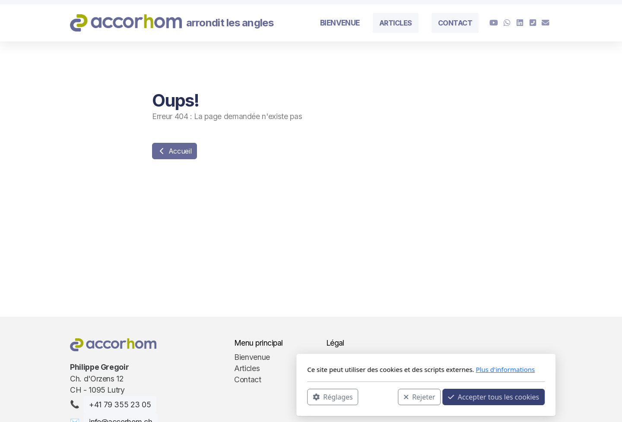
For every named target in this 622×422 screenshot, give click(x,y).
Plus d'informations (390, 369)
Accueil (174, 151)
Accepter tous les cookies (378, 396)
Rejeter (305, 396)
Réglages (218, 396)
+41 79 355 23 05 (120, 404)
